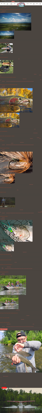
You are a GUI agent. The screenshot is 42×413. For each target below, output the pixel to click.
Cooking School (26, 405)
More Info (34, 3)
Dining (25, 406)
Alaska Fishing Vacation (13, 79)
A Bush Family (23, 403)
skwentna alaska (32, 79)
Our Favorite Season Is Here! (4, 267)
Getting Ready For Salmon (4, 212)
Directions (28, 406)
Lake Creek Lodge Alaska (27, 79)
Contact (37, 3)
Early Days (31, 406)
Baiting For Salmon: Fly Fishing (4, 145)
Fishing (4, 3)
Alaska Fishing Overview (21, 404)
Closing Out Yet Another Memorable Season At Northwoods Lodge (10, 9)
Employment (20, 407)
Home (1, 3)
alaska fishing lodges (8, 79)
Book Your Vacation (4, 324)
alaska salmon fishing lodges (18, 79)
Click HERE (5, 378)
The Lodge (7, 3)
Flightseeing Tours (29, 407)
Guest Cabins (26, 408)
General (2, 264)
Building (31, 404)
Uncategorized (3, 79)
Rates (14, 3)
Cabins (19, 405)
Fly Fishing (20, 408)
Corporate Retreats (21, 406)
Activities (27, 403)
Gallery (31, 3)
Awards (26, 404)
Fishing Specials (24, 407)
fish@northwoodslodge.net (7, 1)
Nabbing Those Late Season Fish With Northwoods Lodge (8, 83)
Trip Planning (11, 3)
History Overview (31, 408)
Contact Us (22, 405)
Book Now (13, 1)
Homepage (20, 403)
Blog (28, 404)
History (28, 3)
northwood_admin (3, 85)
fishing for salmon (23, 79)
